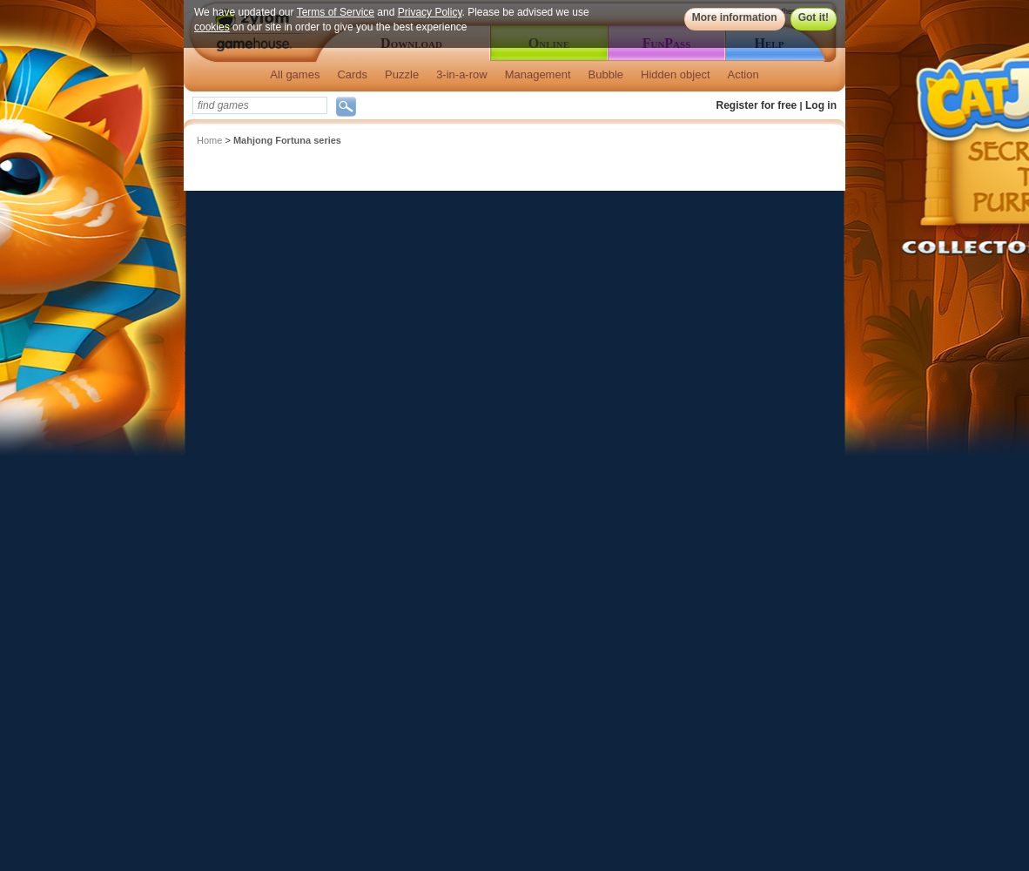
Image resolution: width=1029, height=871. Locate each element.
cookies (212, 27)
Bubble (605, 74)
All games (294, 74)
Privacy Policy (430, 12)
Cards (352, 74)
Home (209, 140)
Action (743, 74)
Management (538, 74)
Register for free (756, 105)
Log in (821, 105)
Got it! (813, 17)
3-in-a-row (462, 74)
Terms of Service (335, 12)
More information (734, 17)
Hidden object (675, 74)
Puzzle (402, 74)
